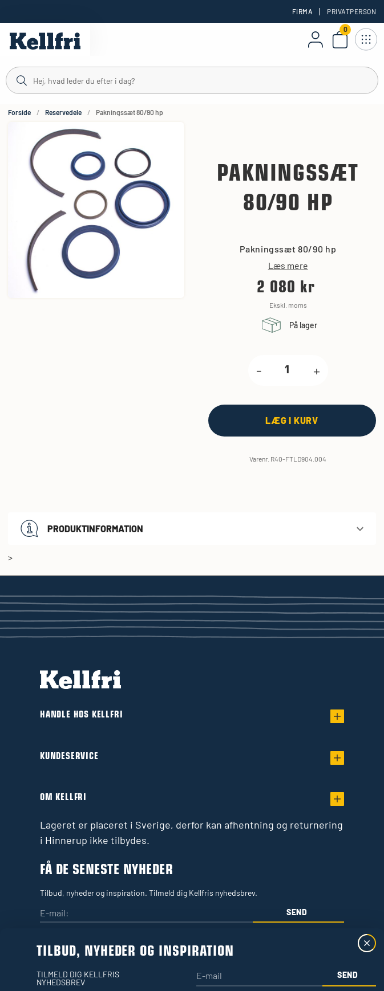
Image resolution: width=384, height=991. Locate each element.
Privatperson (351, 11)
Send (297, 912)
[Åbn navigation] (365, 39)
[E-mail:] (146, 914)
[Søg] (192, 80)
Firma (302, 11)
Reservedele (63, 112)
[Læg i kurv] (292, 420)
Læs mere (288, 265)
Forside (19, 112)
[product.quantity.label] (287, 370)
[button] (192, 528)
